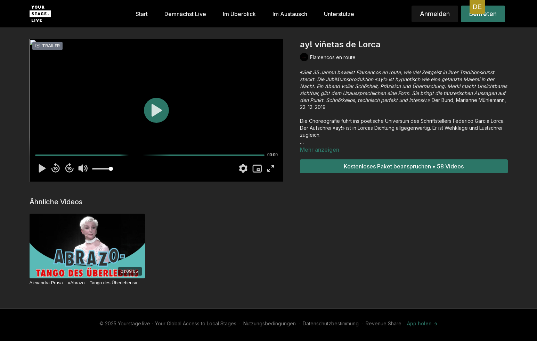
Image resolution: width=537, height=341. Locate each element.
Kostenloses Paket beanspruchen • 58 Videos (404, 166)
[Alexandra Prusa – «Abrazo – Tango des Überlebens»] (87, 282)
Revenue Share (383, 323)
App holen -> (422, 323)
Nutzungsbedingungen (269, 323)
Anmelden (435, 13)
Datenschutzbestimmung (331, 323)
